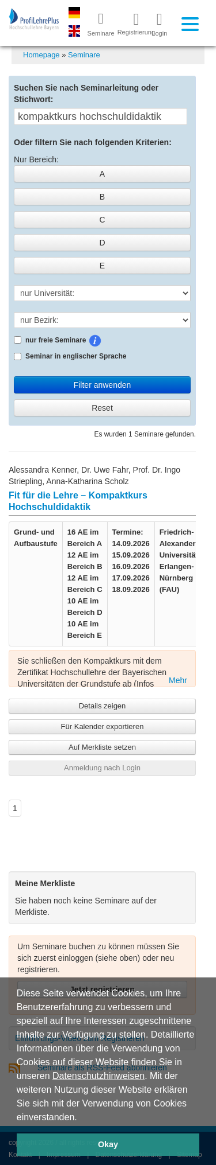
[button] (81, 1118)
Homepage (41, 54)
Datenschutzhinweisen (98, 1076)
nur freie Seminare (89, 341)
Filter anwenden (102, 384)
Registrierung (132, 23)
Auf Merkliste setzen (102, 747)
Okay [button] (108, 1144)
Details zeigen (102, 706)
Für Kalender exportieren (102, 726)
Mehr (178, 680)
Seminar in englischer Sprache (70, 356)
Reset (102, 407)
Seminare (84, 54)
